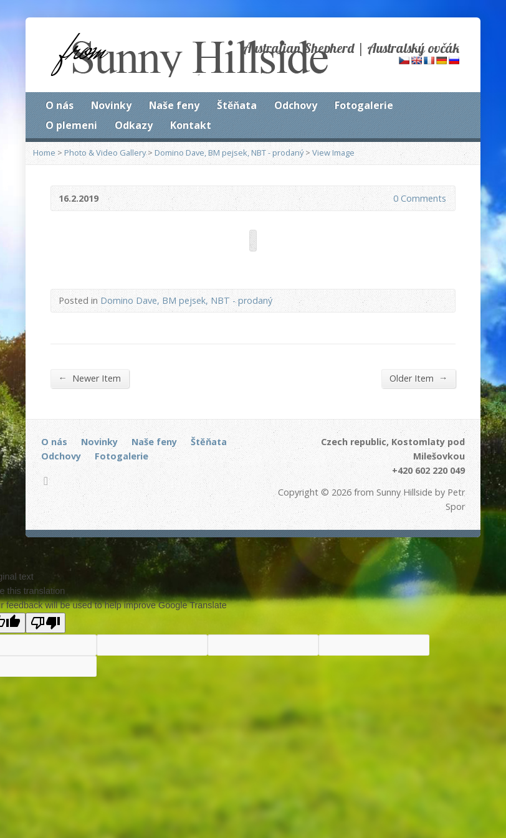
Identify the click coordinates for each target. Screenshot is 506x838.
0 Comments (383, 198)
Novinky (111, 105)
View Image (333, 152)
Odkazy (134, 125)
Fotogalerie (364, 105)
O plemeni (71, 125)
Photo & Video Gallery (105, 152)
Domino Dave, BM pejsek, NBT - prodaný (229, 152)
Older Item (418, 378)
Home (44, 152)
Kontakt (190, 125)
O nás (59, 105)
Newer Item (90, 378)
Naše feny (174, 105)
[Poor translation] (45, 623)
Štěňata (237, 105)
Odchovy (295, 105)
